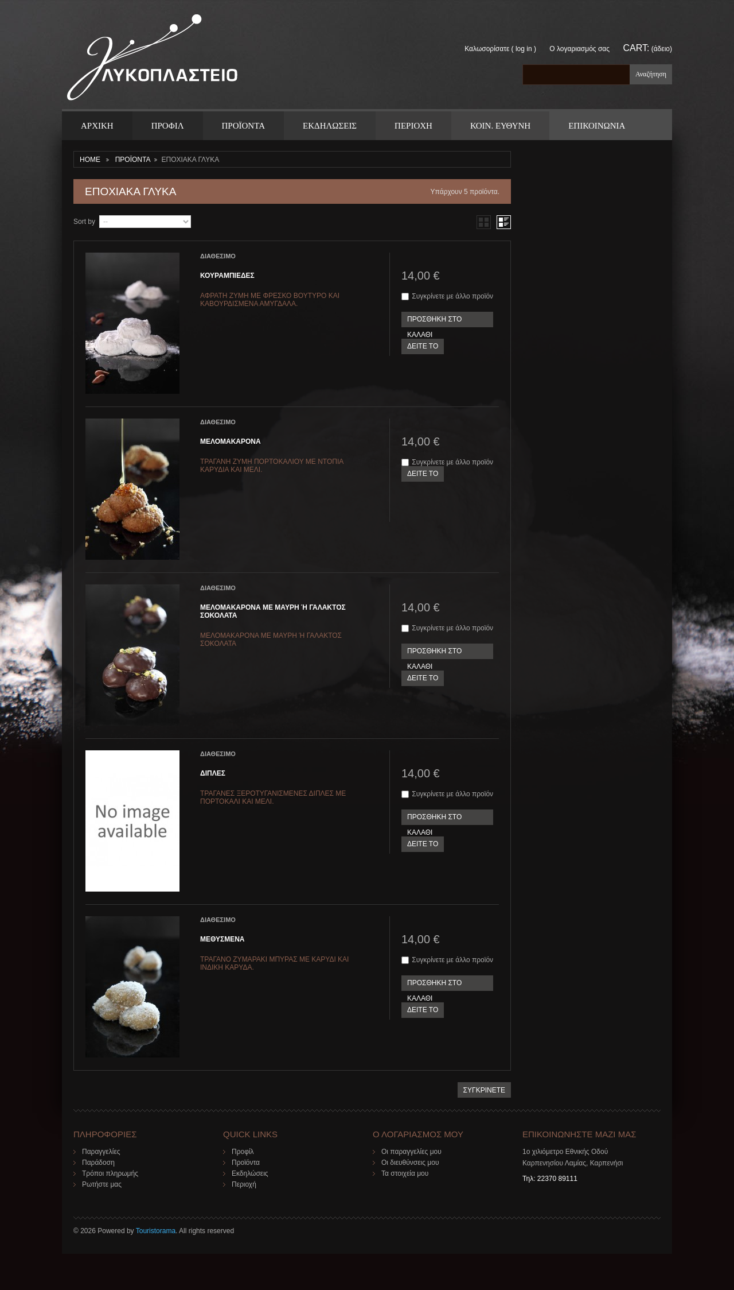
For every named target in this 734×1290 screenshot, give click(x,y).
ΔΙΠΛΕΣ (212, 773)
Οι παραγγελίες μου (411, 1152)
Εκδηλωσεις (330, 125)
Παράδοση (98, 1163)
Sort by (84, 222)
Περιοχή (244, 1184)
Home (90, 160)
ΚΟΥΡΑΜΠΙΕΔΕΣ (227, 276)
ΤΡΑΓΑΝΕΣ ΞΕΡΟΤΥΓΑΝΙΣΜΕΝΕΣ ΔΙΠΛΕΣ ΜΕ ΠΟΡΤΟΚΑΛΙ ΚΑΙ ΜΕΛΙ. (273, 797)
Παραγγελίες (101, 1152)
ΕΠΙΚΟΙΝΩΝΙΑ (596, 125)
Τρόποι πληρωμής (110, 1173)
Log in (524, 49)
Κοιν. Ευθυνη (500, 125)
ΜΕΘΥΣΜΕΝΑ (222, 939)
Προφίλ (243, 1152)
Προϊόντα (246, 1163)
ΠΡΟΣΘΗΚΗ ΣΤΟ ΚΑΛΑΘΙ (434, 321)
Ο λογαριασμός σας (579, 49)
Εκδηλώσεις (250, 1173)
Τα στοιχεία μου (404, 1173)
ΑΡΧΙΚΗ (97, 125)
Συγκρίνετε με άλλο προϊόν (452, 296)
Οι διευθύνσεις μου (410, 1163)
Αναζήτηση (650, 74)
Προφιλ (167, 125)
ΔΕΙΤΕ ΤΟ (422, 346)
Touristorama (155, 1231)
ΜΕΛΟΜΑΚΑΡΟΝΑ (230, 441)
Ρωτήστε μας (102, 1184)
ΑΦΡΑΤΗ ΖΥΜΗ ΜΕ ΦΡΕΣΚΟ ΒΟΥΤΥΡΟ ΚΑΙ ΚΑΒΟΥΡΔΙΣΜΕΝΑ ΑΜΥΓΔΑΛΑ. (269, 300)
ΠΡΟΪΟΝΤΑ (243, 125)
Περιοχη (413, 125)
